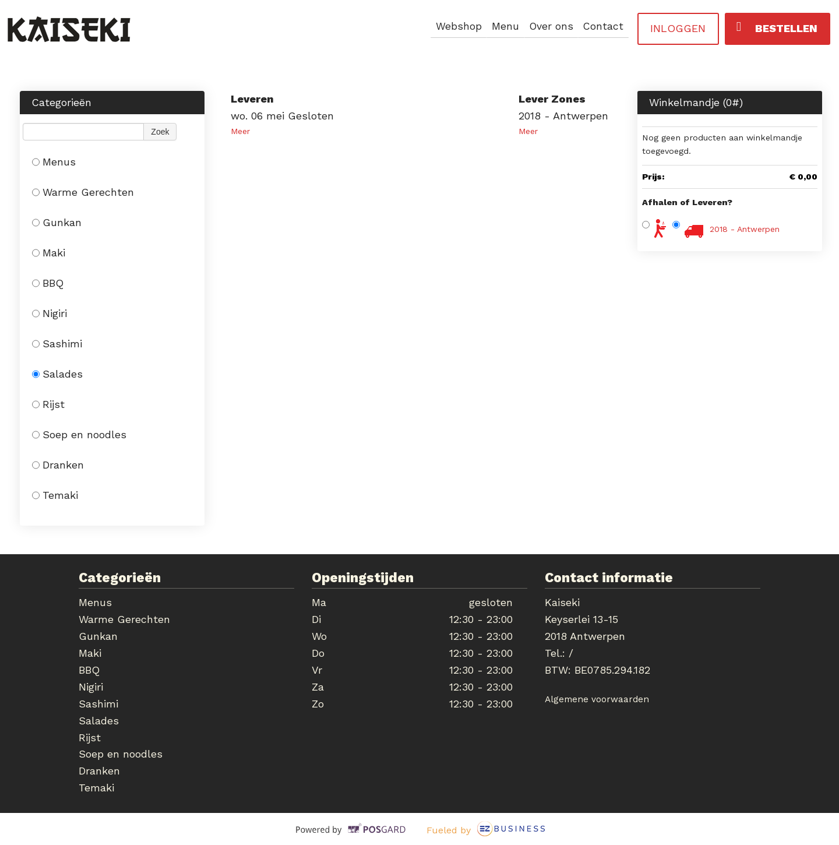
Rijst (48, 404)
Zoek (160, 131)
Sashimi (57, 343)
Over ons (549, 26)
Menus (54, 162)
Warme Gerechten (83, 192)
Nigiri (49, 313)
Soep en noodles (79, 434)
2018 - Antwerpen (745, 229)
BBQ (48, 283)
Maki (48, 253)
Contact (603, 26)
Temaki (55, 495)
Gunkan (57, 222)
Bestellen (776, 27)
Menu (503, 26)
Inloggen (678, 28)
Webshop (456, 26)
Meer (240, 131)
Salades (57, 374)
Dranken (58, 465)
